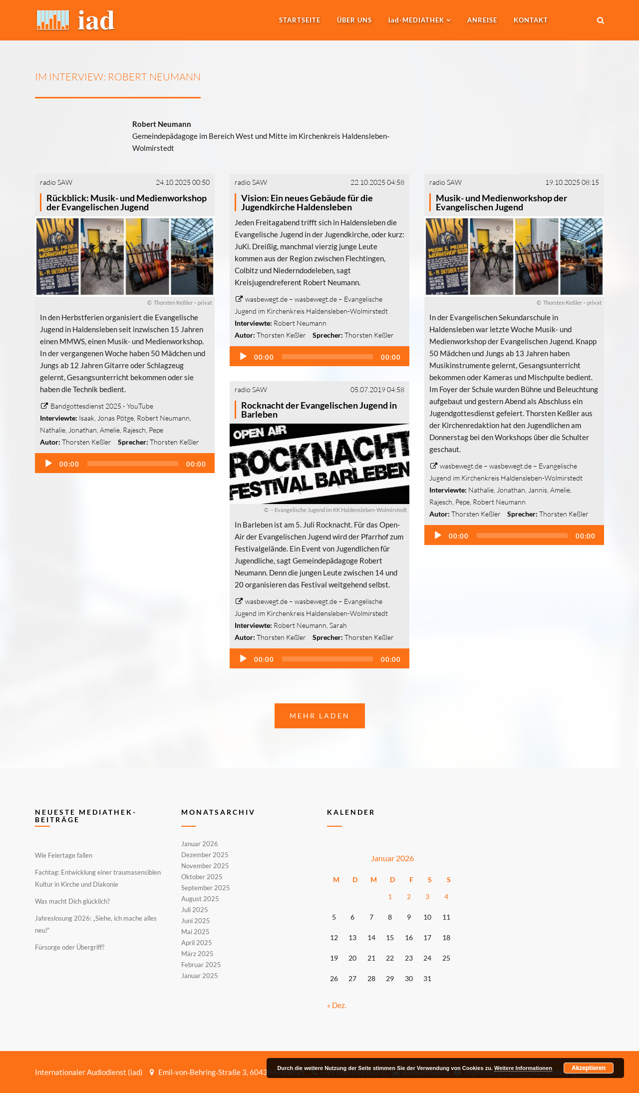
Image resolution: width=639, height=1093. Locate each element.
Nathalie (52, 430)
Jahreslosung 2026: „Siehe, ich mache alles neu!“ (96, 924)
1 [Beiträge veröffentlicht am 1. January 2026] (390, 896)
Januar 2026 (199, 844)
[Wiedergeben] (48, 464)
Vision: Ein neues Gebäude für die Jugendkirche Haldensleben (307, 202)
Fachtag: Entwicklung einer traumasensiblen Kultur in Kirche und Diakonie (98, 878)
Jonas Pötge (115, 418)
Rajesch (134, 430)
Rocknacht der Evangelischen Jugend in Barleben (319, 410)
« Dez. (336, 1005)
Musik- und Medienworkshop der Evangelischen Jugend (501, 202)
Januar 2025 (199, 975)
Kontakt (531, 20)
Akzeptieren (589, 1068)
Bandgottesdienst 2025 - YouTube (96, 406)
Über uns (354, 20)
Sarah (338, 625)
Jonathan (82, 430)
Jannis (537, 490)
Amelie (110, 430)
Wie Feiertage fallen (63, 855)
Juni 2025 (195, 921)
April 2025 (196, 943)
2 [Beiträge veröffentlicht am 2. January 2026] (409, 896)
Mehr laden (320, 715)
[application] (125, 463)
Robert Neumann (163, 418)
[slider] (132, 463)
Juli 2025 (194, 910)
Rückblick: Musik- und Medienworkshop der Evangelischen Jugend (126, 202)
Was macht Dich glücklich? (72, 901)
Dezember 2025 (205, 855)
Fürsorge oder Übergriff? (69, 947)
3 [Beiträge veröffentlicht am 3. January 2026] (427, 896)
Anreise (482, 20)
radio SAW (56, 182)
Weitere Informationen (523, 1068)
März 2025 (197, 954)
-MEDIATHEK (416, 20)
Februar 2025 (201, 965)
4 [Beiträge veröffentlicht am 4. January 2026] (446, 896)
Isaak (86, 418)
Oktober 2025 (202, 877)
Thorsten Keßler (86, 442)
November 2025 (205, 866)
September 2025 (205, 888)
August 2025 (200, 899)
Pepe (156, 430)
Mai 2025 (195, 932)
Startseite (299, 20)
